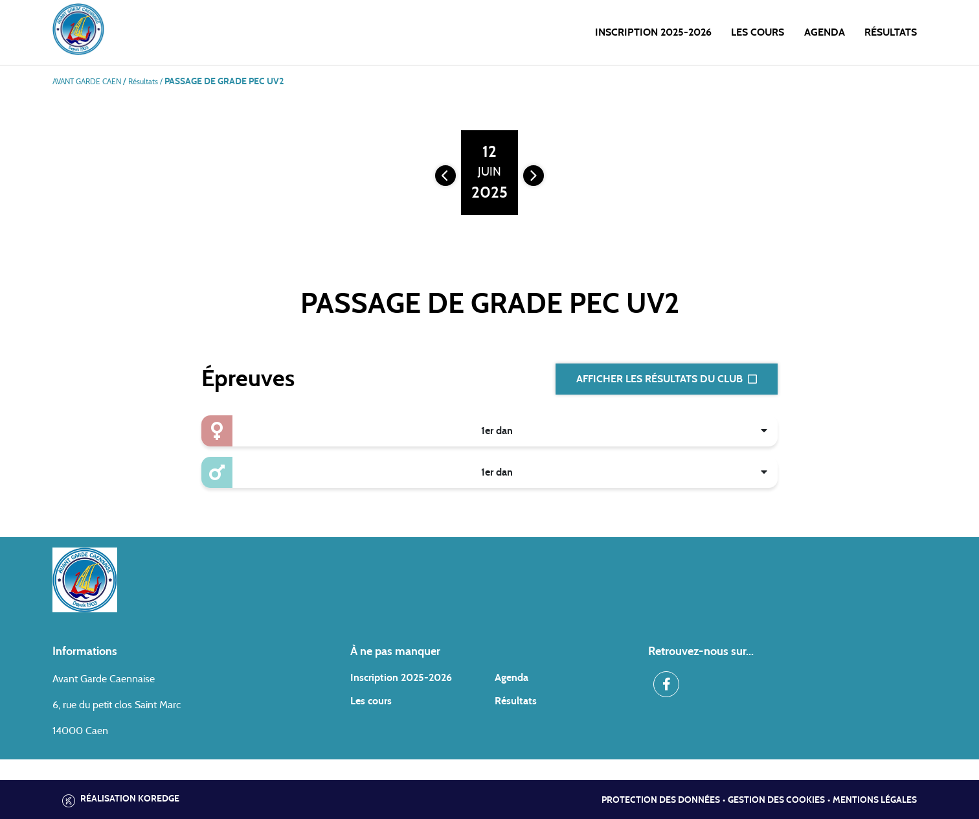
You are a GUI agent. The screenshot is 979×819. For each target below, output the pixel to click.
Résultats (890, 32)
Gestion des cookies (776, 800)
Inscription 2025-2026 (653, 32)
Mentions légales (875, 800)
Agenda (824, 32)
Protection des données (661, 800)
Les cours (757, 32)
